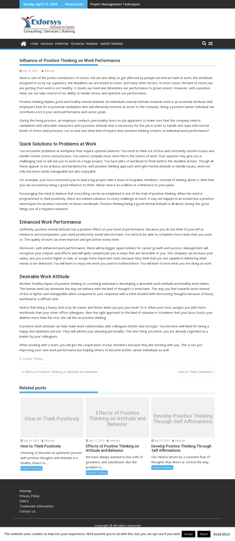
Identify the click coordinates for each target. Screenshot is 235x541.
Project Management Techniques (115, 4)
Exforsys (48, 71)
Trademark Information (36, 506)
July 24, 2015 (29, 440)
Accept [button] (188, 534)
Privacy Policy (29, 496)
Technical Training (84, 43)
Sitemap (25, 491)
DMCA (23, 501)
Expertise (61, 43)
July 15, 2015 (160, 440)
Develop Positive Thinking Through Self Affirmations (183, 418)
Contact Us (27, 511)
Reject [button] (204, 534)
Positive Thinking (33, 359)
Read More (221, 534)
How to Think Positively (194, 372)
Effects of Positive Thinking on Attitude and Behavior (61, 372)
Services (47, 43)
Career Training (111, 43)
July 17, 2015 (95, 440)
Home (34, 43)
